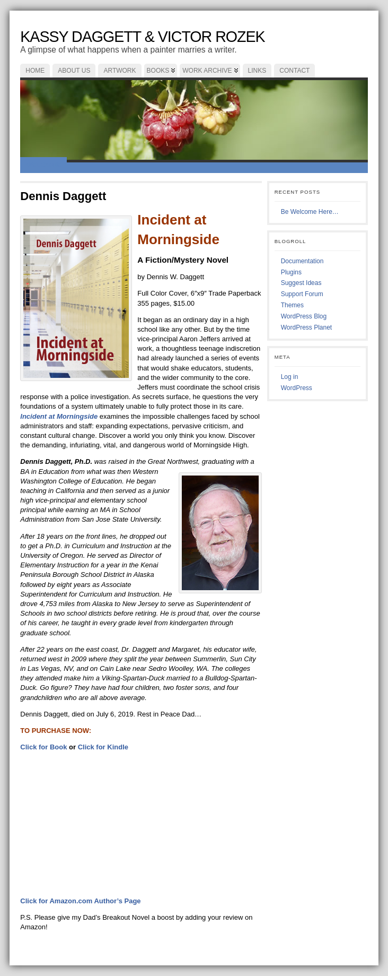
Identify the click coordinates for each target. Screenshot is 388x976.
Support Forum (302, 294)
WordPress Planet (306, 327)
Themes (292, 305)
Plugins (291, 272)
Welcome (43, 165)
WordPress (296, 388)
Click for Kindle (103, 747)
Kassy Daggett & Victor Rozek (142, 36)
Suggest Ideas (301, 283)
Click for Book (43, 747)
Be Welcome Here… (310, 211)
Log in (289, 377)
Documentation (302, 261)
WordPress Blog (304, 316)
